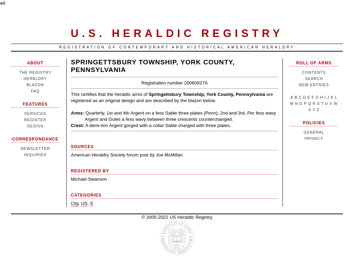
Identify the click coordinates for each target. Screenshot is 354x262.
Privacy (314, 138)
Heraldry (35, 78)
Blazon (35, 85)
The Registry (35, 72)
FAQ (35, 91)
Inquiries (35, 155)
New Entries (314, 85)
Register (35, 120)
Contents (314, 72)
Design (35, 126)
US (84, 203)
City (74, 203)
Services (35, 113)
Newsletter (35, 148)
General (314, 132)
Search (314, 78)
